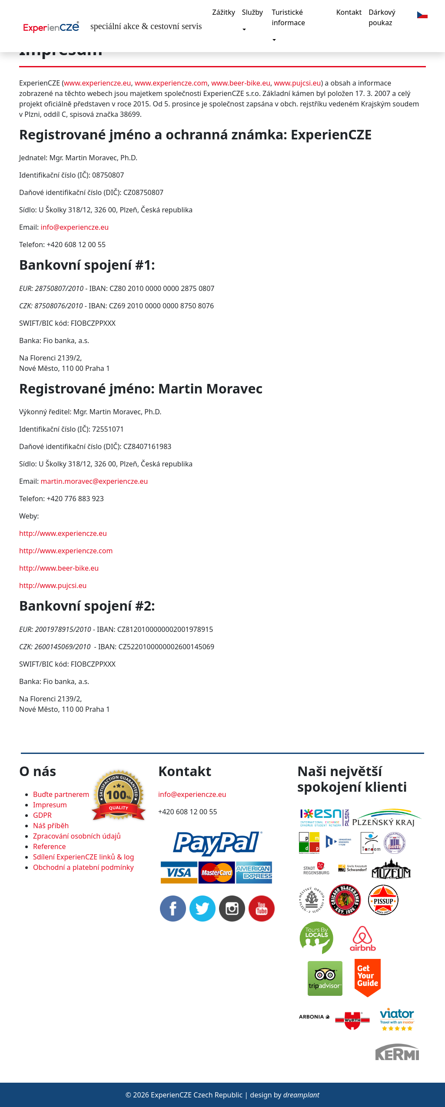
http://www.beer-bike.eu (59, 568)
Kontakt (349, 12)
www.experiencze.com (171, 83)
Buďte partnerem (61, 794)
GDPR (42, 815)
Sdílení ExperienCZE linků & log (83, 857)
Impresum (50, 805)
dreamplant (301, 1095)
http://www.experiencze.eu (63, 533)
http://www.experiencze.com (66, 550)
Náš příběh (51, 825)
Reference (49, 846)
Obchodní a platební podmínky (83, 867)
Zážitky (224, 12)
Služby (252, 12)
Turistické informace (288, 17)
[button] (422, 14)
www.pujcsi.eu (297, 83)
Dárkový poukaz (382, 17)
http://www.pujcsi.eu (52, 585)
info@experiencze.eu (75, 227)
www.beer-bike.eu (240, 83)
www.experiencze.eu (97, 83)
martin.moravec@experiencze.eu (94, 481)
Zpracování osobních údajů (77, 836)
